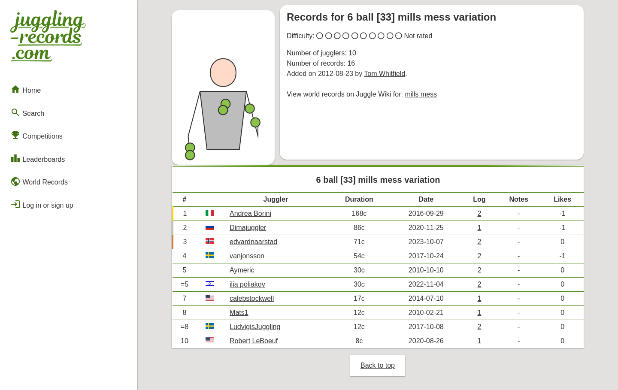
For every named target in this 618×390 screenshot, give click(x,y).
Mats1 (239, 312)
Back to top (377, 365)
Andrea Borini (250, 213)
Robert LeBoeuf (254, 341)
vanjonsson (247, 256)
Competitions (36, 135)
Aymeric (242, 270)
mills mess (421, 94)
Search (27, 112)
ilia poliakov (247, 284)
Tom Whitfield (384, 73)
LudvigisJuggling (255, 326)
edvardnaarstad (253, 241)
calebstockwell (252, 298)
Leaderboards (37, 158)
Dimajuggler (248, 227)
